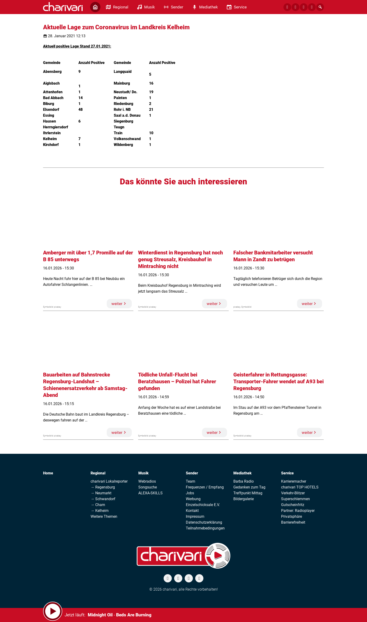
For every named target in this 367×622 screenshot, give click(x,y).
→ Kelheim (100, 510)
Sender (192, 473)
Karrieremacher (293, 481)
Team (190, 481)
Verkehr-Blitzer (293, 493)
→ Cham (98, 505)
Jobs (190, 493)
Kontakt (192, 510)
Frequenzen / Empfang (205, 487)
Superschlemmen (295, 499)
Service (287, 473)
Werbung (193, 499)
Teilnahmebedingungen (205, 528)
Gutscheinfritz (292, 505)
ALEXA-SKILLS (150, 493)
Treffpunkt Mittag (247, 493)
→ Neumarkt (101, 493)
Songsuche (147, 487)
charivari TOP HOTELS (300, 487)
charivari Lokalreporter (109, 481)
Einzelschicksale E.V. (203, 505)
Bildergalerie (243, 499)
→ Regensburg (103, 487)
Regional (98, 473)
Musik (143, 473)
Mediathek (242, 473)
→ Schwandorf (103, 499)
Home (48, 473)
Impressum (195, 516)
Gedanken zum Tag (249, 487)
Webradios (147, 481)
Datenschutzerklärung (204, 522)
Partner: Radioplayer (298, 510)
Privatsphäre (291, 516)
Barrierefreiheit (293, 522)
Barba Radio (243, 481)
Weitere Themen (104, 516)
